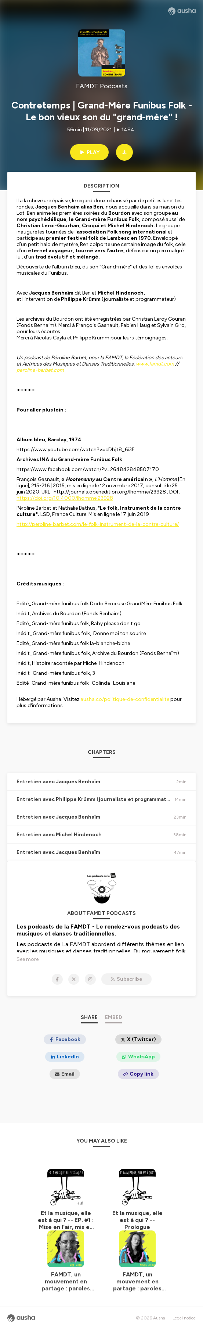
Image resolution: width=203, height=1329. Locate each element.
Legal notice (184, 1318)
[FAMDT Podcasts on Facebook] (57, 979)
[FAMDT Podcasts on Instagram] (90, 979)
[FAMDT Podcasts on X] (73, 979)
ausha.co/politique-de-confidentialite (124, 699)
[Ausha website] (182, 11)
